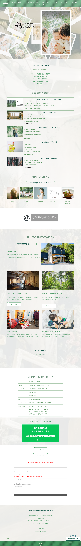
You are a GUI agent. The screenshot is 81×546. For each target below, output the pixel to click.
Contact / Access (47, 4)
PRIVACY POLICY (13, 542)
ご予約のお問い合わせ (73, 538)
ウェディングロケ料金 (63, 2)
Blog (40, 4)
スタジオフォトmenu (30, 2)
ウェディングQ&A (33, 4)
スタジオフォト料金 (40, 2)
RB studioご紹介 (12, 2)
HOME (5, 2)
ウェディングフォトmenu (51, 2)
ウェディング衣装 (73, 2)
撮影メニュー (21, 2)
